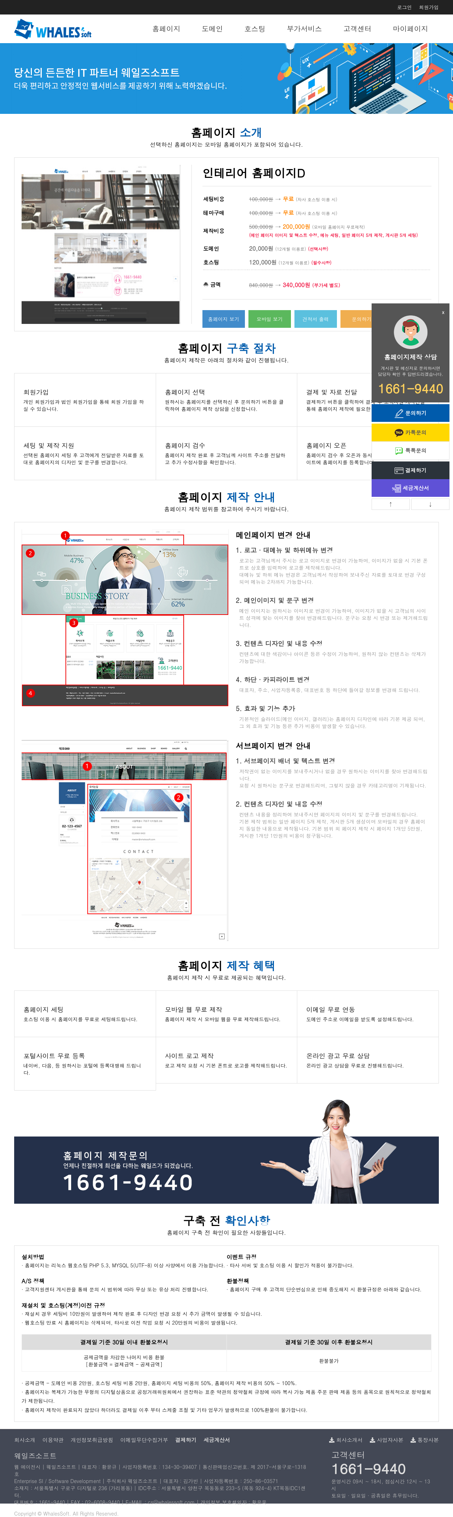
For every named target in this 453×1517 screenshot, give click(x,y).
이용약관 (53, 1439)
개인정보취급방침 (92, 1439)
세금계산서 (410, 488)
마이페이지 (410, 28)
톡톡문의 (410, 451)
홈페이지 (166, 28)
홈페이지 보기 (224, 318)
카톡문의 (410, 433)
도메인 (212, 28)
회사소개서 (346, 1439)
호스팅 (254, 28)
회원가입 (429, 7)
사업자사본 (386, 1439)
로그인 (404, 7)
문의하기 (362, 318)
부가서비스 (304, 28)
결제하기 (410, 470)
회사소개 (24, 1439)
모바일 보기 (270, 318)
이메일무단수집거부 (144, 1439)
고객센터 (357, 28)
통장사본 (425, 1439)
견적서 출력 (316, 318)
